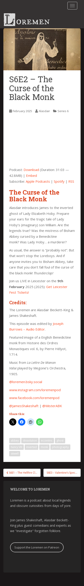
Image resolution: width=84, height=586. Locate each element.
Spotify (59, 181)
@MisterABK (52, 406)
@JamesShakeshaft (24, 406)
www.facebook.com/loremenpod (34, 397)
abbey (15, 440)
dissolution (30, 440)
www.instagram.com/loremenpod (35, 390)
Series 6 (63, 111)
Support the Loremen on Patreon (36, 547)
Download (31, 169)
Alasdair (44, 111)
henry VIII (16, 447)
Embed (31, 175)
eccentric (46, 440)
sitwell (15, 453)
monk (44, 447)
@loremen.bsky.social (25, 382)
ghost (60, 440)
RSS (71, 181)
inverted (31, 447)
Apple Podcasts (38, 181)
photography (60, 447)
